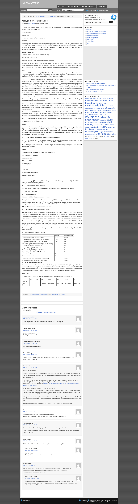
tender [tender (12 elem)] (103, 127)
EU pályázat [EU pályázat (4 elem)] (99, 110)
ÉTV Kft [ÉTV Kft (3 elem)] (100, 129)
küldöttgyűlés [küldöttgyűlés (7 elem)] (105, 120)
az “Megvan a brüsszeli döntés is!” (45, 312)
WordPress (114, 500)
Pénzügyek (102, 6)
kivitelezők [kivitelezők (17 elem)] (104, 117)
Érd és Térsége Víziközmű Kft (95, 89)
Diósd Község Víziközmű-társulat (96, 83)
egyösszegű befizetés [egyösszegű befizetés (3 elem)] (91, 108)
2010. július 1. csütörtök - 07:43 (30, 367)
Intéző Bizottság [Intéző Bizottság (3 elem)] (101, 115)
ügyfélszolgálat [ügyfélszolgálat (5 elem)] (90, 134)
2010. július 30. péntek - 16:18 (30, 441)
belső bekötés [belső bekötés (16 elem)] (92, 103)
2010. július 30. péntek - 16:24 (32, 450)
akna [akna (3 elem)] (86, 98)
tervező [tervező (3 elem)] (113, 127)
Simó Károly (31, 23)
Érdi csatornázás (30, 3)
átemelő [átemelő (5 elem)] (105, 129)
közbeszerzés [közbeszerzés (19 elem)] (92, 119)
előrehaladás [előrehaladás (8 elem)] (110, 108)
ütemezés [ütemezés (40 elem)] (102, 133)
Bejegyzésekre (92, 10)
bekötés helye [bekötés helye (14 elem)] (92, 100)
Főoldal (61, 6)
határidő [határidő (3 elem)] (114, 110)
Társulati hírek (91, 42)
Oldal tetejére (26, 500)
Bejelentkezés (100, 500)
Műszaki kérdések (88, 6)
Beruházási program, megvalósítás (48, 16)
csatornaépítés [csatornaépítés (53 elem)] (95, 105)
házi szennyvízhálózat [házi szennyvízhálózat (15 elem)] (96, 112)
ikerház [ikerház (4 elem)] (109, 113)
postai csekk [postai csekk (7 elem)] (109, 125)
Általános (89, 29)
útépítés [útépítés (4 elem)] (109, 131)
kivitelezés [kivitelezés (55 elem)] (92, 117)
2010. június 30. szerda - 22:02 (30, 343)
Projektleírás (73, 6)
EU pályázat (62, 294)
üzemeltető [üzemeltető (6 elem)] (112, 134)
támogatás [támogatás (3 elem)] (95, 129)
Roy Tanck (106, 136)
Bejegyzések (84, 500)
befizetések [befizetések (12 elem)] (93, 98)
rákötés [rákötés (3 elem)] (87, 127)
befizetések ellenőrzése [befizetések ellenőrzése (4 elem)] (106, 98)
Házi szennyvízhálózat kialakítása (96, 33)
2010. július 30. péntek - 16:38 (32, 478)
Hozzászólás (92, 500)
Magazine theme (111, 501)
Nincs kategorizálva (92, 37)
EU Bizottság (55, 294)
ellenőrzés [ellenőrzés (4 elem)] (101, 108)
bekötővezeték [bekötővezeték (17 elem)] (106, 100)
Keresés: (23, 10)
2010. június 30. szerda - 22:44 (30, 354)
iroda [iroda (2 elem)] (108, 115)
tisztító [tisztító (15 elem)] (88, 129)
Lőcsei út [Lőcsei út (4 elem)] (88, 122)
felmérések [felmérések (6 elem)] (107, 110)
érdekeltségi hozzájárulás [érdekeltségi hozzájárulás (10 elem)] (96, 131)
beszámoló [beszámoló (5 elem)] (103, 103)
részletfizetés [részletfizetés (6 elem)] (94, 127)
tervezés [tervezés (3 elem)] (108, 127)
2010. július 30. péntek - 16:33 (30, 465)
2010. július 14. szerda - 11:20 (30, 425)
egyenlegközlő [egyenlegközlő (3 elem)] (109, 106)
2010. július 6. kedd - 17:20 (29, 411)
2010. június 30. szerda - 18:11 (30, 318)
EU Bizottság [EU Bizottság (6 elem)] (90, 110)
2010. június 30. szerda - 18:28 (30, 330)
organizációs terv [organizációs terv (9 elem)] (97, 124)
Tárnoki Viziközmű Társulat (94, 91)
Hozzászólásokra (103, 10)
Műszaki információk (93, 35)
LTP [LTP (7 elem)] (111, 120)
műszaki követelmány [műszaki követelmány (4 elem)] (98, 122)
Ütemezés (90, 44)
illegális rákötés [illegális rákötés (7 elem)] (91, 115)
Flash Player (88, 138)
